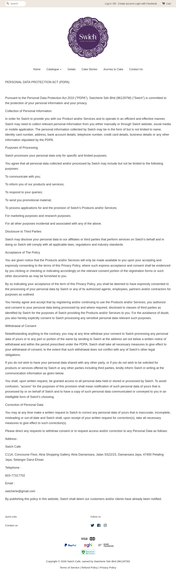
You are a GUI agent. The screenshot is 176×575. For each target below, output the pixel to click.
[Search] (15, 3)
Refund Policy (89, 567)
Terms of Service (69, 567)
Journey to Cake (113, 69)
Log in (108, 3)
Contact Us (136, 69)
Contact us (11, 525)
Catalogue (54, 69)
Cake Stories (89, 69)
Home (37, 69)
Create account (126, 3)
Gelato (72, 69)
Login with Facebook (146, 3)
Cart (168, 3)
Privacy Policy (108, 567)
